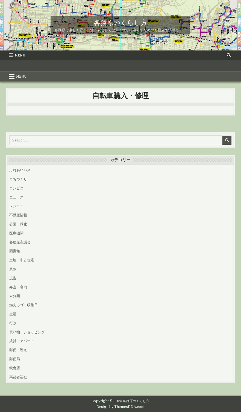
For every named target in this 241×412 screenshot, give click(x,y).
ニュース (16, 197)
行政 (12, 323)
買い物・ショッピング (27, 332)
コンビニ (16, 188)
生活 (12, 314)
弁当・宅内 (18, 287)
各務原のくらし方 (120, 22)
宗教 (12, 269)
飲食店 (14, 368)
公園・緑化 (18, 224)
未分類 (14, 296)
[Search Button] (228, 55)
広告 (12, 278)
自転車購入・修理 (120, 95)
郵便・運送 (18, 350)
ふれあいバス (20, 170)
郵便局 (14, 359)
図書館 (14, 251)
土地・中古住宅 (21, 260)
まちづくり (18, 179)
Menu (20, 55)
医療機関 (16, 233)
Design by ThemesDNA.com (120, 407)
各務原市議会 (20, 242)
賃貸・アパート (21, 341)
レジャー (16, 206)
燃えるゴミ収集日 (23, 305)
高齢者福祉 (18, 377)
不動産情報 (18, 215)
